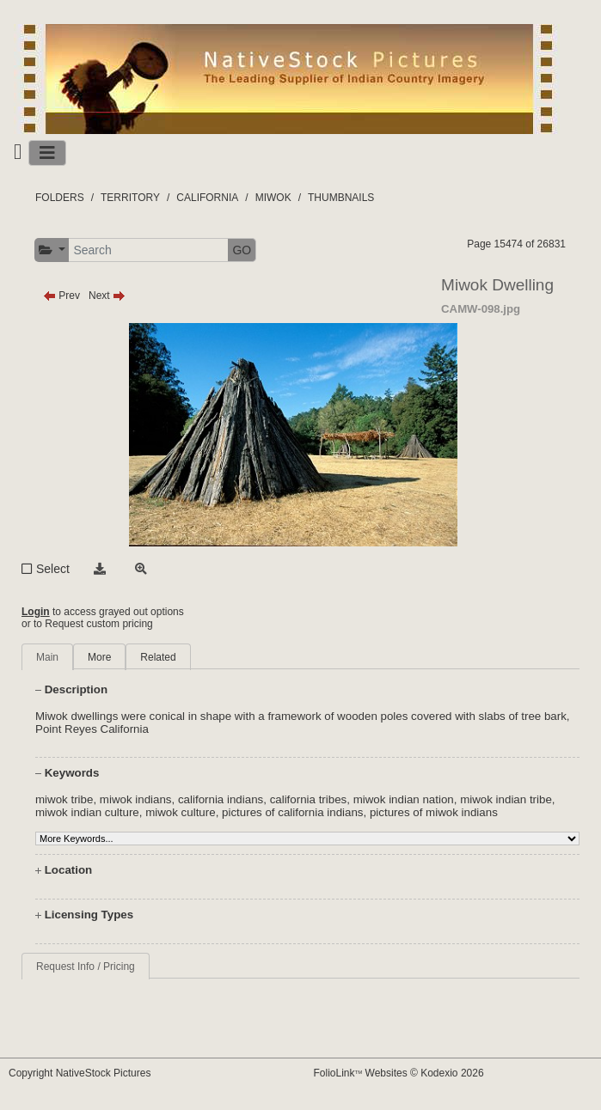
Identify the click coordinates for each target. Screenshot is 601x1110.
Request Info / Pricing (85, 967)
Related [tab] (157, 657)
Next (107, 296)
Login (35, 612)
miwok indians (136, 799)
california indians (220, 799)
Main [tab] (47, 657)
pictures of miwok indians (434, 812)
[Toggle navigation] (47, 153)
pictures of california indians (292, 812)
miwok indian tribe (506, 799)
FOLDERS (59, 198)
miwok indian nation (403, 799)
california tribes (308, 799)
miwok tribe (64, 799)
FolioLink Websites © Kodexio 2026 (399, 1073)
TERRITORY (130, 198)
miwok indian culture (87, 812)
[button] (52, 250)
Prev (61, 296)
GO (241, 250)
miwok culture (180, 812)
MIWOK (273, 198)
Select (53, 569)
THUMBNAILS (341, 198)
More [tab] (99, 657)
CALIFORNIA (207, 198)
